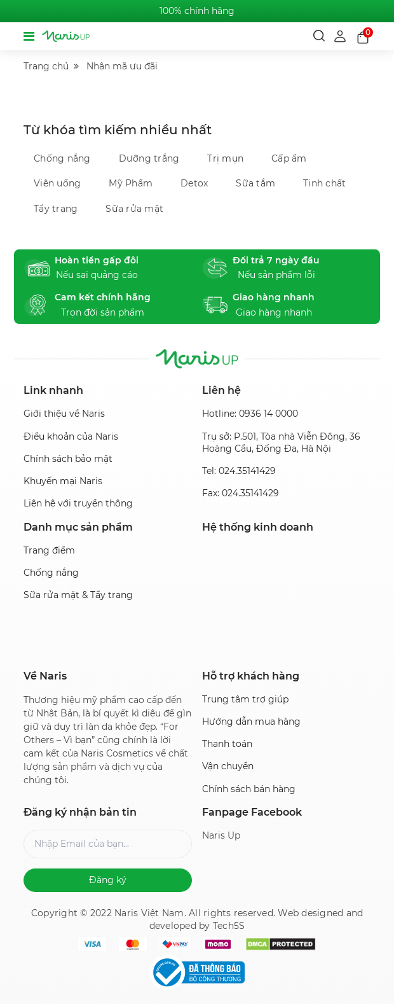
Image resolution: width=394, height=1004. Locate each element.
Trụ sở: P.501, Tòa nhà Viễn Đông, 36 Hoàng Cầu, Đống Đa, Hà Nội (281, 442)
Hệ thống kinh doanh (257, 527)
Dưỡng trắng (149, 158)
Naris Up (221, 835)
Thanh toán (227, 744)
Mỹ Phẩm (131, 183)
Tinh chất (324, 183)
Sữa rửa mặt (134, 208)
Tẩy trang (56, 208)
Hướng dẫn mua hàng (251, 721)
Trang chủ (46, 66)
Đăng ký (107, 880)
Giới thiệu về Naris (64, 413)
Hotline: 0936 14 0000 (250, 413)
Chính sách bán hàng (249, 789)
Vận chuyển (228, 766)
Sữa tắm (255, 183)
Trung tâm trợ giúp (245, 699)
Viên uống (57, 183)
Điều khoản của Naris (71, 436)
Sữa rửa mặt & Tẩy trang (78, 595)
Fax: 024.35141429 (240, 493)
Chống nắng (62, 158)
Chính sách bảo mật (68, 458)
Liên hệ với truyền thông (78, 503)
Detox (194, 183)
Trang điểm (49, 550)
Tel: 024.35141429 (239, 471)
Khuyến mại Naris (63, 481)
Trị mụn (225, 158)
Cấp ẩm (289, 158)
